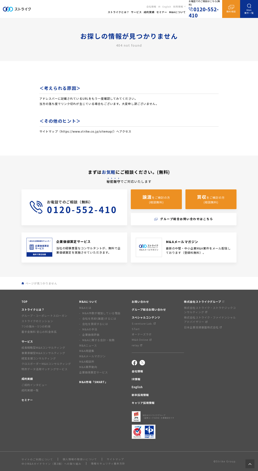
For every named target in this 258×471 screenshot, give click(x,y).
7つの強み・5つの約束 (36, 326)
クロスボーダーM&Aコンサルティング (46, 364)
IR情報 (136, 379)
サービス (27, 341)
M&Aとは (85, 308)
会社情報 (151, 6)
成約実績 (27, 379)
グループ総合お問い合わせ (149, 309)
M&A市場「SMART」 (93, 382)
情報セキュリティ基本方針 (108, 463)
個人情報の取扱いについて (80, 459)
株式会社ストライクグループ (204, 301)
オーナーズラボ (142, 334)
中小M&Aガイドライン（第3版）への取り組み (51, 463)
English (167, 6)
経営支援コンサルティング (39, 358)
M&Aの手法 (89, 329)
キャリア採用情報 (143, 403)
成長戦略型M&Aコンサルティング (43, 347)
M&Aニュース (88, 345)
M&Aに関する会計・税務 (98, 340)
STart (136, 329)
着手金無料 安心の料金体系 (39, 332)
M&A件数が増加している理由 (101, 313)
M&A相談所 (86, 361)
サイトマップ (115, 459)
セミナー (27, 400)
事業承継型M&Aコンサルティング (43, 353)
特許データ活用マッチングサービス (45, 369)
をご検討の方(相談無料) (156, 199)
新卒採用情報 (140, 395)
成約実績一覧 (30, 390)
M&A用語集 (86, 351)
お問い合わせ (140, 301)
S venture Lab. (144, 323)
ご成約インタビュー (34, 385)
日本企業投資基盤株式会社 (203, 327)
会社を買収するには (95, 324)
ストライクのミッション (37, 321)
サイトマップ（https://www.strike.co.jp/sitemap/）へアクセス (85, 131)
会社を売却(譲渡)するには (99, 318)
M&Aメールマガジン (92, 356)
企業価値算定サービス (93, 372)
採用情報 (178, 6)
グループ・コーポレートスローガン (44, 315)
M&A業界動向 (88, 367)
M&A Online (142, 340)
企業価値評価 (90, 334)
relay (137, 345)
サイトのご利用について (37, 459)
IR (159, 6)
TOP (25, 301)
